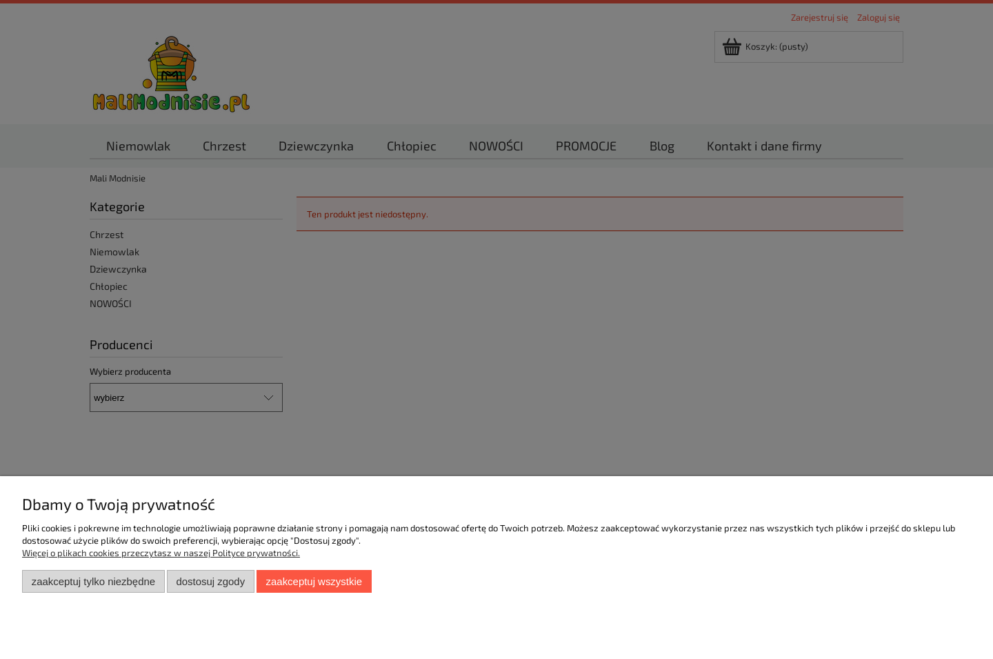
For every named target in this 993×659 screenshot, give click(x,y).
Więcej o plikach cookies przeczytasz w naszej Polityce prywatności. (161, 552)
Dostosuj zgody (210, 581)
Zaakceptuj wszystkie (314, 581)
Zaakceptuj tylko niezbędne (93, 581)
